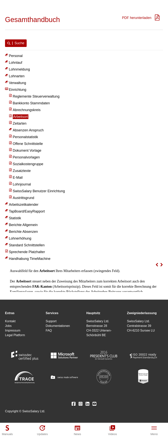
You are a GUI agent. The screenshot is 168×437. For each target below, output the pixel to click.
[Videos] (112, 430)
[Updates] (42, 430)
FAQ (49, 330)
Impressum (12, 330)
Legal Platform (15, 335)
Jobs (8, 325)
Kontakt (10, 321)
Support (51, 321)
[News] (77, 430)
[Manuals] (7, 430)
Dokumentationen (58, 325)
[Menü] (154, 430)
